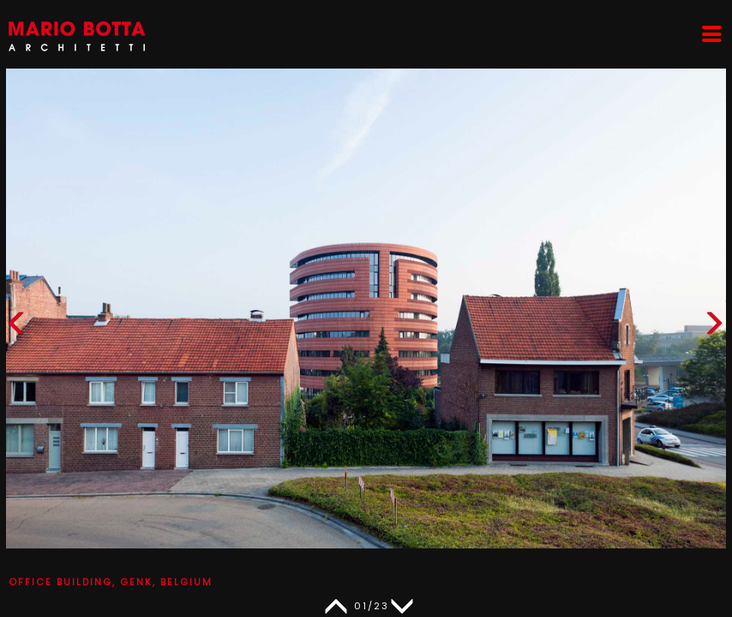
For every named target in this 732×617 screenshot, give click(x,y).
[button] (714, 326)
